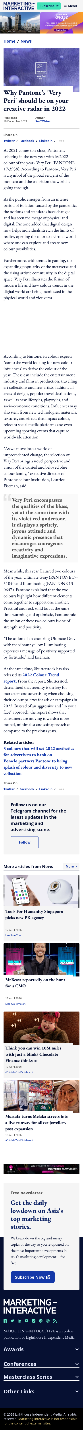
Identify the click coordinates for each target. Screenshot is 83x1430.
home (9, 41)
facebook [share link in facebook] (26, 141)
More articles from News (41, 866)
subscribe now (35, 1278)
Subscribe (50, 7)
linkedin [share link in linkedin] (45, 141)
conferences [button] (41, 1363)
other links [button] (41, 1391)
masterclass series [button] (41, 1376)
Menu (70, 6)
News (26, 41)
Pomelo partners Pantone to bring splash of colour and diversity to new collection (38, 767)
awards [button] (41, 1349)
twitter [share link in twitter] (9, 141)
